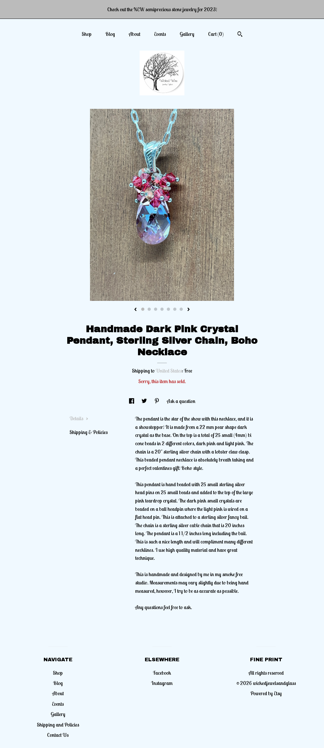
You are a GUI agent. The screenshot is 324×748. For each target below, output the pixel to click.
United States (169, 370)
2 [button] (149, 309)
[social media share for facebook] (132, 401)
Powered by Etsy (266, 693)
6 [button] (174, 309)
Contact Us (58, 735)
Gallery (187, 34)
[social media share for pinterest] (157, 401)
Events (160, 34)
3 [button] (155, 309)
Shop (87, 34)
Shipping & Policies (88, 432)
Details (78, 418)
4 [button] (162, 309)
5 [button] (168, 309)
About (134, 34)
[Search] (240, 34)
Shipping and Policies (58, 724)
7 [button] (181, 309)
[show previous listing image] (135, 310)
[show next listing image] (188, 310)
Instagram (162, 683)
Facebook (162, 673)
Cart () (216, 34)
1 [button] (142, 309)
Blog (110, 34)
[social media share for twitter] (145, 401)
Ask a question (181, 401)
